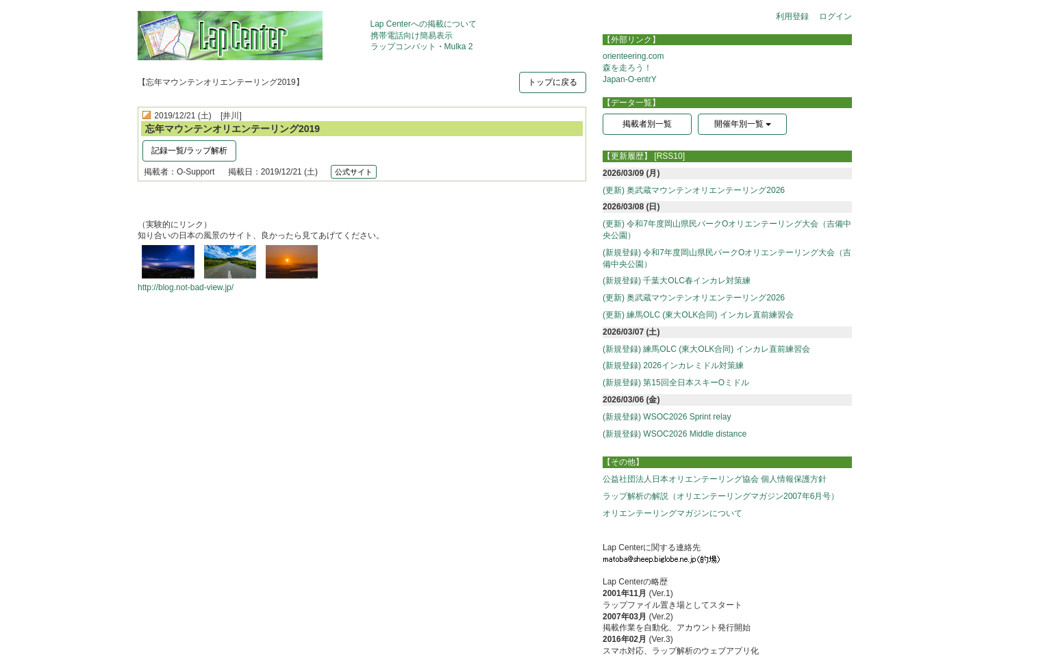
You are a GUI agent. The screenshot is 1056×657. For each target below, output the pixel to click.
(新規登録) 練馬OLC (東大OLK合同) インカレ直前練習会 (706, 349)
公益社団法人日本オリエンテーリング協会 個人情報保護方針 (715, 479)
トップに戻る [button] (552, 82)
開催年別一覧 (742, 124)
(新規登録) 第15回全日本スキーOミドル (676, 382)
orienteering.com (633, 56)
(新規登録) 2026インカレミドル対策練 (673, 365)
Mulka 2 (458, 46)
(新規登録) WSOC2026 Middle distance (674, 434)
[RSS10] (669, 156)
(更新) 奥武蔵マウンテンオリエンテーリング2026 (694, 190)
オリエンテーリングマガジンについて (672, 513)
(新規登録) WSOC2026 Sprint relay (667, 417)
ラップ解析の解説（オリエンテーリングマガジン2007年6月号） (721, 496)
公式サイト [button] (354, 172)
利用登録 (792, 16)
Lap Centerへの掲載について (423, 24)
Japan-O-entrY (630, 79)
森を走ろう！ (627, 68)
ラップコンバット (403, 46)
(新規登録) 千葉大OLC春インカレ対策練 (677, 280)
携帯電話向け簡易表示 (411, 35)
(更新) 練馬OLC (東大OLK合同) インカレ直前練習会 (698, 315)
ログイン (835, 16)
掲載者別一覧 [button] (647, 124)
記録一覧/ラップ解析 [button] (189, 150)
